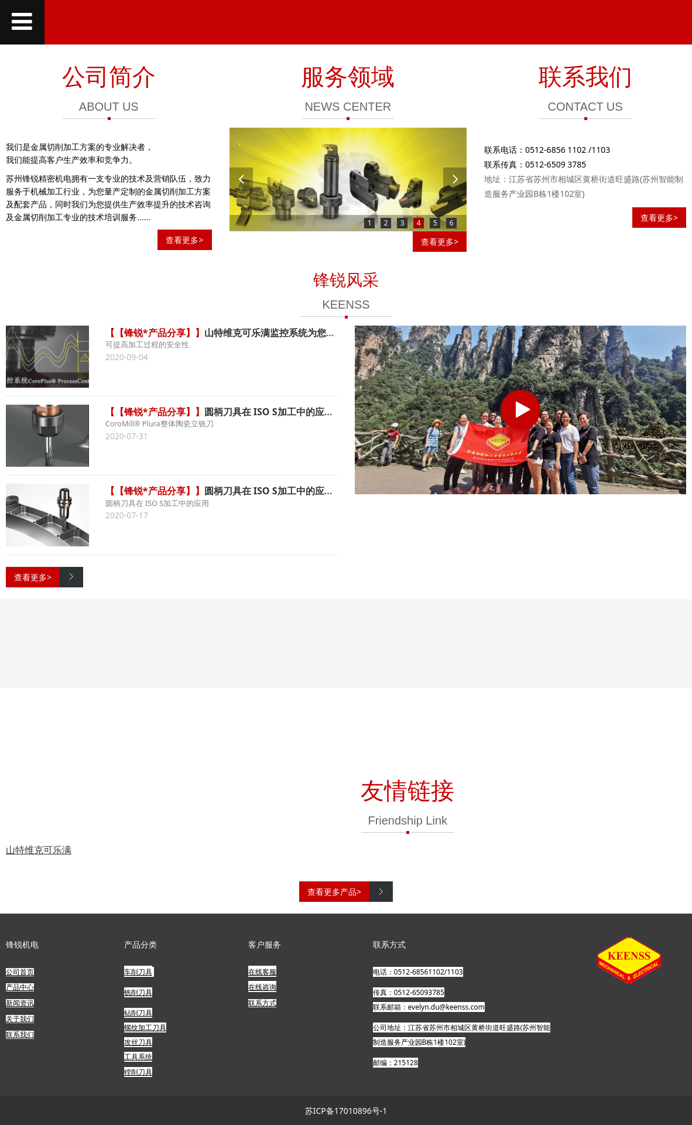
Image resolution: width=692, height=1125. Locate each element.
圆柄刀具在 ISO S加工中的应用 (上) (278, 490)
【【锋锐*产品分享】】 (154, 332)
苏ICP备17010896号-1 (346, 1110)
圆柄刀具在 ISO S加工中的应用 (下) (278, 411)
